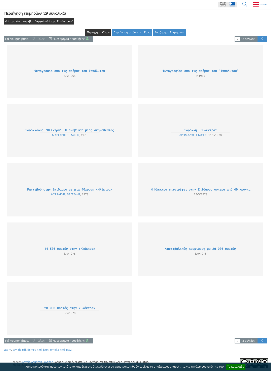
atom (7, 350)
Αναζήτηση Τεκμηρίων (169, 32)
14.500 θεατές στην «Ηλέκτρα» (69, 249)
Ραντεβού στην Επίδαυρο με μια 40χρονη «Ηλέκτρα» (69, 190)
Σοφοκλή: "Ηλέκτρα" (200, 130)
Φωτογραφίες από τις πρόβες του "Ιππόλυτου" (201, 71)
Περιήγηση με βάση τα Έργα (131, 32)
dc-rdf (22, 350)
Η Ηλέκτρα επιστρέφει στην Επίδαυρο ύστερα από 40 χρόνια (200, 190)
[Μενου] (258, 4)
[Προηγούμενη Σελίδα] (262, 39)
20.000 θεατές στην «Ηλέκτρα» (69, 308)
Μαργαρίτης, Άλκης (65, 135)
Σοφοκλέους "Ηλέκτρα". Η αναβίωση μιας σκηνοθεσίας (69, 130)
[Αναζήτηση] (245, 4)
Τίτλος (40, 39)
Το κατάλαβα (235, 367)
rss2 (69, 350)
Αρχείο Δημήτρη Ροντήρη (37, 362)
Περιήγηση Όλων (98, 32)
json (45, 350)
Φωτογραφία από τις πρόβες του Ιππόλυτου (69, 71)
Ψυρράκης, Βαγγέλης (65, 194)
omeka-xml (57, 350)
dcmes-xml (34, 350)
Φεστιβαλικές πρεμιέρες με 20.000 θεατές (200, 249)
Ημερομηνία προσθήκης (68, 39)
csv (14, 350)
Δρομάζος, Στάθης (193, 135)
